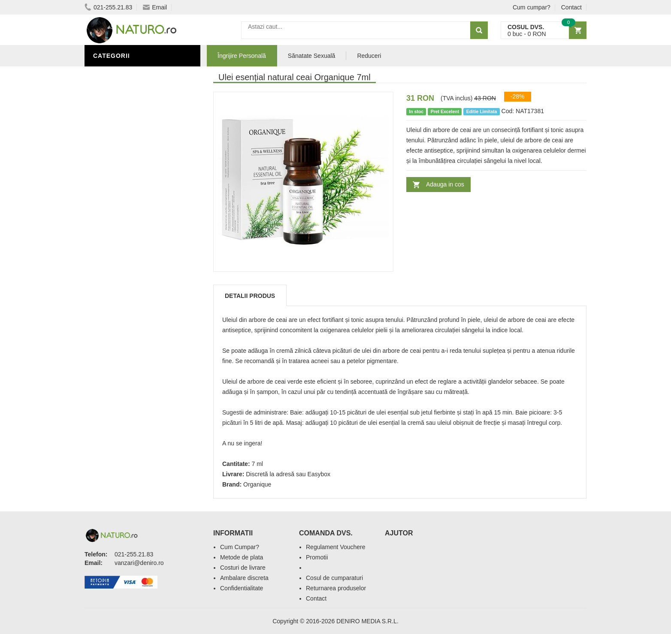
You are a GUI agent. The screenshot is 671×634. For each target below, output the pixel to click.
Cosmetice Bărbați (127, 177)
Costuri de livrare (243, 567)
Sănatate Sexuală (312, 55)
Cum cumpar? (531, 7)
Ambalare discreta (244, 577)
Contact (571, 7)
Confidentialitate (241, 588)
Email (155, 7)
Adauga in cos (445, 184)
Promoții (110, 125)
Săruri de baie (119, 164)
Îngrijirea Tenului (126, 151)
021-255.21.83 (108, 7)
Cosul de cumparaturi (334, 577)
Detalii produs (250, 295)
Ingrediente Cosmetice (134, 138)
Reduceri (369, 55)
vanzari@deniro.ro (139, 562)
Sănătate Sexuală (126, 112)
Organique (257, 484)
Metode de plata (241, 557)
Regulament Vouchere (336, 547)
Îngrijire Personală (130, 74)
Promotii (317, 557)
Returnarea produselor (336, 588)
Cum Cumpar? (239, 547)
